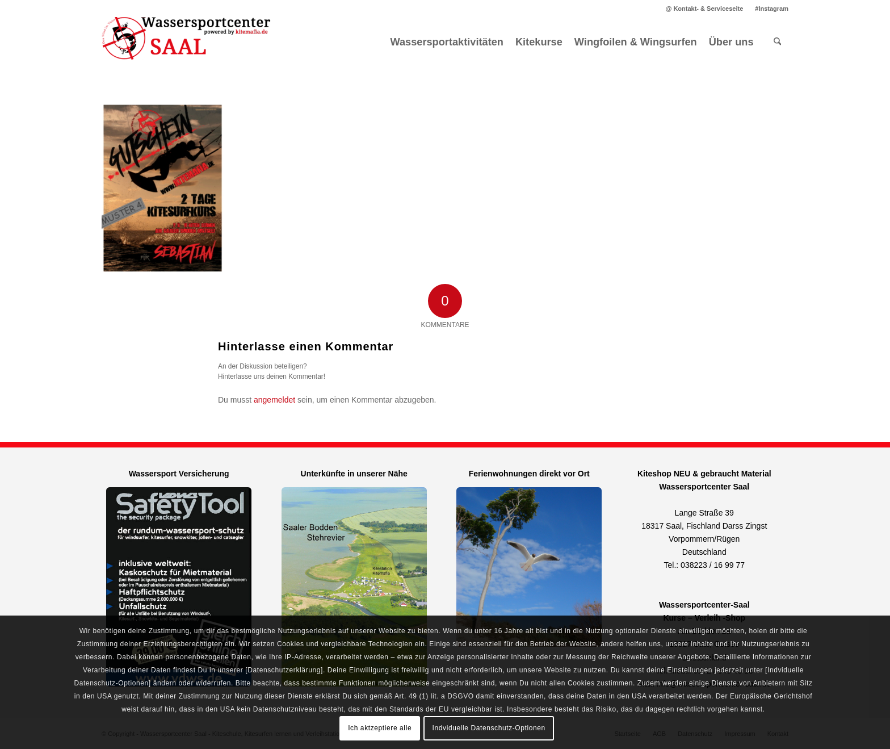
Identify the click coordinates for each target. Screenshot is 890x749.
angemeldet (274, 399)
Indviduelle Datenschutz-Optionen (489, 728)
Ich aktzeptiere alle (380, 728)
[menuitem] (705, 8)
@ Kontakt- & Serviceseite (705, 8)
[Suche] (777, 42)
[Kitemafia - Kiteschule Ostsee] (187, 42)
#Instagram (771, 8)
